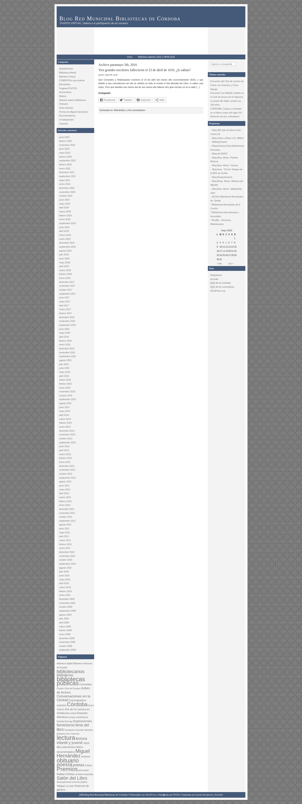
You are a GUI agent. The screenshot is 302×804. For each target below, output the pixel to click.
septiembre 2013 (67, 442)
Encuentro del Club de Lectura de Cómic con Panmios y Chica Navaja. (227, 85)
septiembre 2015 (67, 356)
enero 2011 (64, 548)
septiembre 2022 (67, 160)
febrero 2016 (65, 340)
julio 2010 (64, 571)
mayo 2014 (64, 411)
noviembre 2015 (67, 352)
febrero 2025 (65, 141)
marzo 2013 (65, 454)
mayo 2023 (64, 152)
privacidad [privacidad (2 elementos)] (83, 770)
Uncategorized (66, 119)
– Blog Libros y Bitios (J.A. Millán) (227, 138)
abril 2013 (64, 450)
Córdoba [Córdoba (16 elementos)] (77, 704)
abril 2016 (64, 336)
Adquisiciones (66, 68)
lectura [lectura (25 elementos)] (66, 737)
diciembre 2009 (66, 599)
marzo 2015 (65, 380)
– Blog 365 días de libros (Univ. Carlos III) (225, 132)
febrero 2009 (65, 630)
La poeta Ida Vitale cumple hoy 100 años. (225, 103)
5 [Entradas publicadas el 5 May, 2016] (226, 242)
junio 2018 (64, 258)
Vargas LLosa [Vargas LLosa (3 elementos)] (65, 785)
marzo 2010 (65, 587)
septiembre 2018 (67, 246)
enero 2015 (64, 387)
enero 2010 (64, 595)
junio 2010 (64, 575)
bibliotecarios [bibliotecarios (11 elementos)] (70, 671)
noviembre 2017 (67, 286)
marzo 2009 (65, 626)
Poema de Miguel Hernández (73, 112)
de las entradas (220, 283)
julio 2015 (64, 364)
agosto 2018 (65, 250)
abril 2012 (64, 493)
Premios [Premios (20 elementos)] (67, 769)
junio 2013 (64, 446)
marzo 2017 (65, 309)
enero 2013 (64, 462)
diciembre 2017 (66, 282)
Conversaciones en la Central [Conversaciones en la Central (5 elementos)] (73, 698)
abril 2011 (64, 536)
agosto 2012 (65, 481)
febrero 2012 (65, 501)
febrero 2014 (65, 423)
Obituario (63, 104)
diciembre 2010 (66, 552)
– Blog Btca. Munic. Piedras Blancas (224, 159)
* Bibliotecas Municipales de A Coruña (225, 206)
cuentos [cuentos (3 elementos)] (61, 705)
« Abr (219, 263)
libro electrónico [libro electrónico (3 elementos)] (66, 747)
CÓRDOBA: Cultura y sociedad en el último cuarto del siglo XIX (226, 110)
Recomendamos (67, 115)
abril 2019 (64, 231)
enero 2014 (64, 426)
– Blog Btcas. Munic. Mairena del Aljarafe (226, 183)
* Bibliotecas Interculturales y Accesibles (224, 214)
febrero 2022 (65, 164)
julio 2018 (64, 254)
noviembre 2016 (67, 321)
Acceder (214, 279)
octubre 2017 (65, 289)
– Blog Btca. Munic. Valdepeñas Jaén (226, 191)
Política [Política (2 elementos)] (88, 765)
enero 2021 (64, 184)
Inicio (129, 57)
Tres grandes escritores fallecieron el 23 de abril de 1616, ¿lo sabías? (144, 70)
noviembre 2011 (67, 513)
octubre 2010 (65, 560)
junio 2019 (64, 227)
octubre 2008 (65, 646)
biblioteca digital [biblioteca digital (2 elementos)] (65, 663)
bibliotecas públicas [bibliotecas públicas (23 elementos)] (71, 681)
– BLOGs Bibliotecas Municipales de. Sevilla (226, 198)
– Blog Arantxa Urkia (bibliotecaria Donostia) (227, 148)
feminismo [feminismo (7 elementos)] (66, 725)
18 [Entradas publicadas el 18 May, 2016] (224, 251)
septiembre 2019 (67, 223)
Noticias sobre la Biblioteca (72, 100)
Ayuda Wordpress (204, 795)
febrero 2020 (65, 215)
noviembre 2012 (67, 470)
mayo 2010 (64, 579)
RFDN (176, 795)
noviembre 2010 (67, 556)
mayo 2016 (64, 333)
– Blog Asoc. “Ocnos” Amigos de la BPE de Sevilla (226, 171)
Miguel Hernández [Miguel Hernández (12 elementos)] (73, 753)
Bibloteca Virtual (67, 76)
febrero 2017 (65, 313)
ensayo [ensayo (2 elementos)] (72, 717)
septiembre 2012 (67, 477)
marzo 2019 (65, 235)
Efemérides (64, 84)
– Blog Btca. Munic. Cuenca (224, 165)
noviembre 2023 (67, 145)
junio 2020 (64, 199)
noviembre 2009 (67, 603)
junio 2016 (64, 329)
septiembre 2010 (67, 564)
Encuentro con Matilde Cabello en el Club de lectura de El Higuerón (227, 95)
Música (62, 96)
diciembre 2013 (66, 430)
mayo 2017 (64, 301)
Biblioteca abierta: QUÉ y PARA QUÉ (156, 57)
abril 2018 (64, 266)
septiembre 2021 (67, 176)
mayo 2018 (64, 262)
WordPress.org (217, 291)
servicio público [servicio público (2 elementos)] (79, 782)
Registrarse (216, 275)
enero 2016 (64, 344)
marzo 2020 (65, 211)
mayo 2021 (64, 180)
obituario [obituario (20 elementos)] (68, 760)
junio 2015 (64, 368)
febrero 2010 (65, 591)
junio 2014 (64, 407)
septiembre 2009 (67, 611)
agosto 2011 (65, 524)
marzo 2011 (65, 540)
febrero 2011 (65, 544)
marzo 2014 (65, 419)
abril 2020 (64, 207)
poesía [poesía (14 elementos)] (64, 764)
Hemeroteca (65, 92)
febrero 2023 (65, 156)
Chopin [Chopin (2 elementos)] (60, 688)
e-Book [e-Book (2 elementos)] (73, 713)
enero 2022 (64, 168)
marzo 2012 (65, 497)
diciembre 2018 (66, 242)
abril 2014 (64, 415)
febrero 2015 (65, 383)
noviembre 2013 (67, 434)
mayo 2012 (64, 489)
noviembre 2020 (67, 192)
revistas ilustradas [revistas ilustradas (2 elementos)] (84, 774)
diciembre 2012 (66, 466)
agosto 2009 (65, 614)
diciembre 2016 (66, 317)
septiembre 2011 (67, 520)
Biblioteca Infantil (67, 72)
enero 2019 (64, 239)
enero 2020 (64, 219)
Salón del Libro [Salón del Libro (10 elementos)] (72, 778)
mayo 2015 (64, 372)
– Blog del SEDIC (219, 153)
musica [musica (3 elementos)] (85, 756)
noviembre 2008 (67, 642)
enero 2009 (64, 634)
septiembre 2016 (67, 325)
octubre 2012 (65, 473)
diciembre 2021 (66, 172)
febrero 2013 (65, 458)
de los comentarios (222, 287)
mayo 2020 (64, 203)
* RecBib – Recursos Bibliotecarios (220, 222)
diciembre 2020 (66, 188)
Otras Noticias (66, 108)
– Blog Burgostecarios (221, 177)
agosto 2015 (65, 360)
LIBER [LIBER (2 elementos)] (86, 743)
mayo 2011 (64, 532)
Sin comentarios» (136, 110)
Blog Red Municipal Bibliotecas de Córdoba (120, 18)
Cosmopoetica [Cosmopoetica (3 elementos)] (77, 700)
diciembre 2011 (66, 509)
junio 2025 (64, 137)
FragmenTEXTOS (68, 88)
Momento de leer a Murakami (225, 116)
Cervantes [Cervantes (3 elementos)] (85, 684)
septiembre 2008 (67, 650)
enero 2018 (64, 278)
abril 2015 (64, 376)
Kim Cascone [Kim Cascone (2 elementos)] (72, 733)
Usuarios (63, 123)
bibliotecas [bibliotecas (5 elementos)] (65, 675)
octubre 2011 (65, 517)
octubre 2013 (65, 438)
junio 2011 (64, 528)
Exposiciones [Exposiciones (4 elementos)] (82, 721)
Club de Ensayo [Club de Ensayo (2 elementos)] (72, 688)
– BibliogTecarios (218, 142)
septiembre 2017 (67, 293)
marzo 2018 (65, 270)
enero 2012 (64, 505)
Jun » (231, 263)
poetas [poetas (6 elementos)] (78, 765)
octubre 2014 (65, 395)
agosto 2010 (65, 567)
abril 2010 (64, 583)
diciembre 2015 (66, 348)
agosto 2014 (65, 403)
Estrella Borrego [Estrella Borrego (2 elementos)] (65, 721)
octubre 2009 (65, 607)
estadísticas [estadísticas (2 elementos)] (82, 717)
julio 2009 (64, 618)
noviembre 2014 (67, 391)
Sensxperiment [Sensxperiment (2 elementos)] (64, 782)
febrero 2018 (65, 274)
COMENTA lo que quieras (72, 80)
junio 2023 (64, 148)
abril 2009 (64, 622)
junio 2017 (64, 297)
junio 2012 (64, 485)
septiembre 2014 (67, 399)
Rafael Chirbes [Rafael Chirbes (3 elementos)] (66, 774)
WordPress (150, 795)
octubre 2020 (65, 195)
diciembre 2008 (66, 638)
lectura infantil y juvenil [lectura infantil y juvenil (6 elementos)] (72, 740)
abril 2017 (64, 305)
